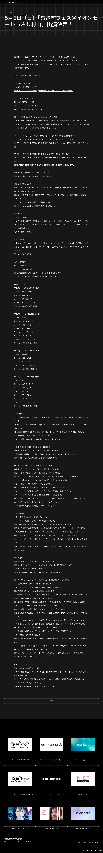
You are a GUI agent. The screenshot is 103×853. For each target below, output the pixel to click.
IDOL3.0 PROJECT (11, 3)
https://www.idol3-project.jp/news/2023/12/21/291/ (37, 572)
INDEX (51, 701)
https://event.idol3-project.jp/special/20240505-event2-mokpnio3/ (43, 91)
